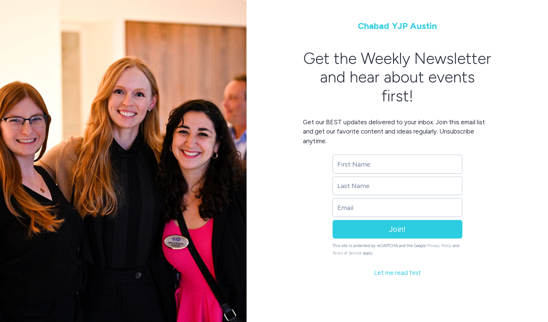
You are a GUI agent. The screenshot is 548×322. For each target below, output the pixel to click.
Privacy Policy (439, 245)
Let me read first (397, 272)
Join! (397, 229)
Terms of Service (347, 253)
